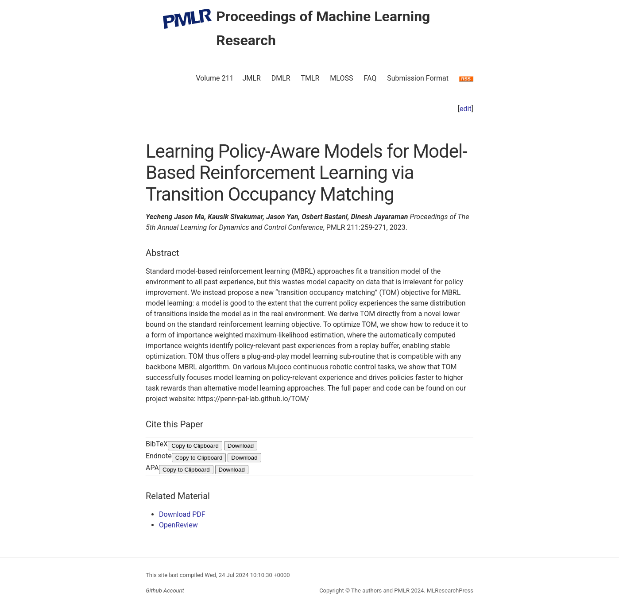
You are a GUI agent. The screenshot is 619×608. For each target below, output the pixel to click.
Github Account (165, 590)
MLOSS (341, 78)
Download (241, 445)
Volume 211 (214, 78)
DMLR (280, 78)
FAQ (370, 78)
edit (466, 109)
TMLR (310, 78)
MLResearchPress (449, 590)
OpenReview (178, 525)
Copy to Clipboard (195, 445)
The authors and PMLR (380, 590)
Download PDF (182, 514)
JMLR (252, 78)
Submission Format (418, 78)
